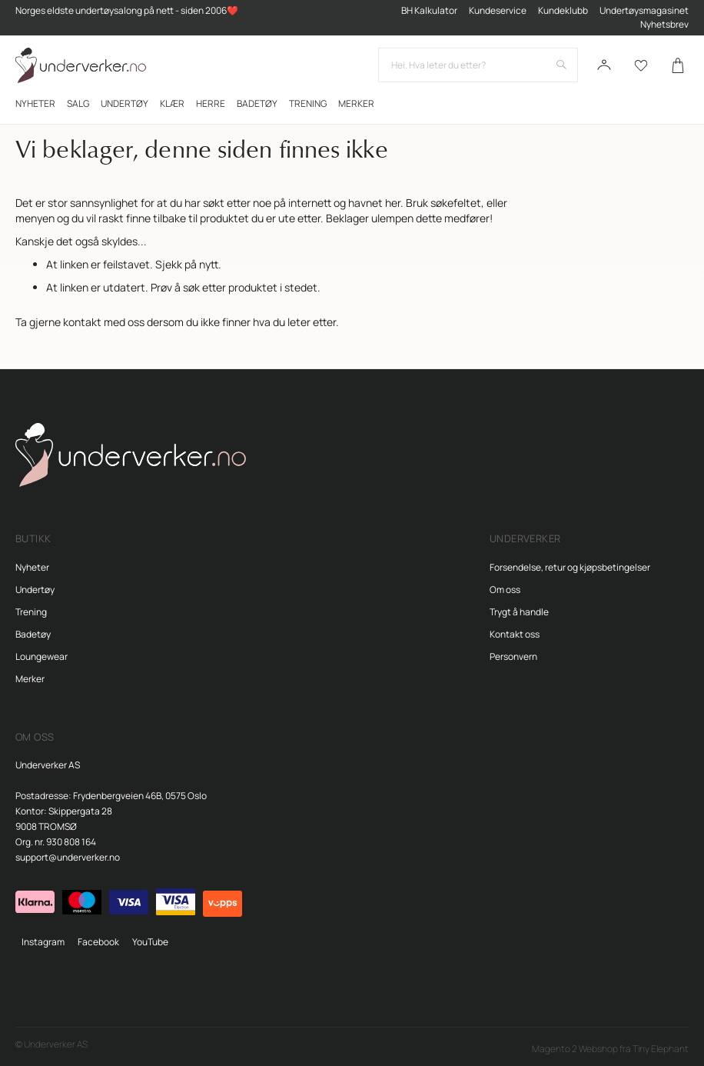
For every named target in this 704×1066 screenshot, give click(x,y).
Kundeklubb (563, 10)
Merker (30, 678)
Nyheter (32, 567)
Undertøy (35, 589)
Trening (31, 611)
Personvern (513, 656)
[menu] (352, 103)
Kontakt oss (515, 634)
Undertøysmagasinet (644, 10)
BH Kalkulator (429, 10)
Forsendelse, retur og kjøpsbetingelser (570, 567)
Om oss (505, 589)
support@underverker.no (67, 857)
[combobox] (478, 65)
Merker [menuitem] (356, 103)
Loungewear (41, 656)
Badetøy (33, 634)
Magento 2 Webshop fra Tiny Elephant (610, 1048)
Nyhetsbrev (664, 24)
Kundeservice (497, 10)
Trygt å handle (519, 611)
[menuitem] (35, 103)
